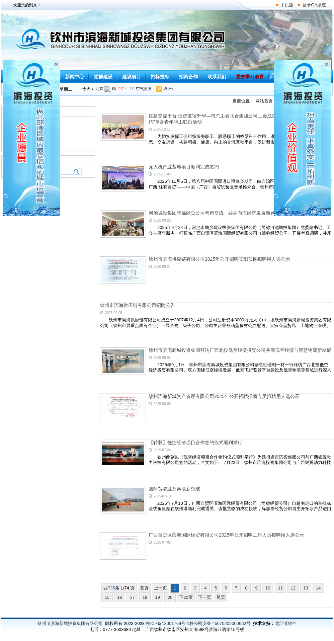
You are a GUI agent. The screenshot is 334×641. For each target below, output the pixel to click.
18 (145, 597)
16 (119, 597)
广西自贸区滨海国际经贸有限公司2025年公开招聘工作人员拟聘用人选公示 (226, 535)
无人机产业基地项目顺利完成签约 (184, 166)
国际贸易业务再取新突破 (174, 488)
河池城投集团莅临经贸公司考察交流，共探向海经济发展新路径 (214, 213)
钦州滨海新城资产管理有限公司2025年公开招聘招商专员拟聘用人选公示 (224, 396)
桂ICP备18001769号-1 (167, 623)
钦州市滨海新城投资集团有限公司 (70, 623)
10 (267, 587)
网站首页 (264, 100)
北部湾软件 (286, 623)
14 (318, 587)
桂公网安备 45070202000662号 (220, 623)
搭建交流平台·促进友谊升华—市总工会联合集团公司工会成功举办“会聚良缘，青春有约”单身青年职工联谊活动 (237, 119)
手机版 (287, 4)
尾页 (221, 597)
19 (157, 597)
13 (306, 587)
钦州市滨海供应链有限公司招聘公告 (137, 305)
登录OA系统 (314, 4)
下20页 (185, 597)
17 (132, 597)
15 (107, 597)
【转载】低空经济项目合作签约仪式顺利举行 (195, 442)
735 (111, 587)
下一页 (204, 597)
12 (293, 587)
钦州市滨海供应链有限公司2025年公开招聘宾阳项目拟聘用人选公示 (219, 259)
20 (170, 597)
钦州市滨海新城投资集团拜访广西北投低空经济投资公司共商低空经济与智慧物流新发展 (240, 350)
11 (280, 587)
